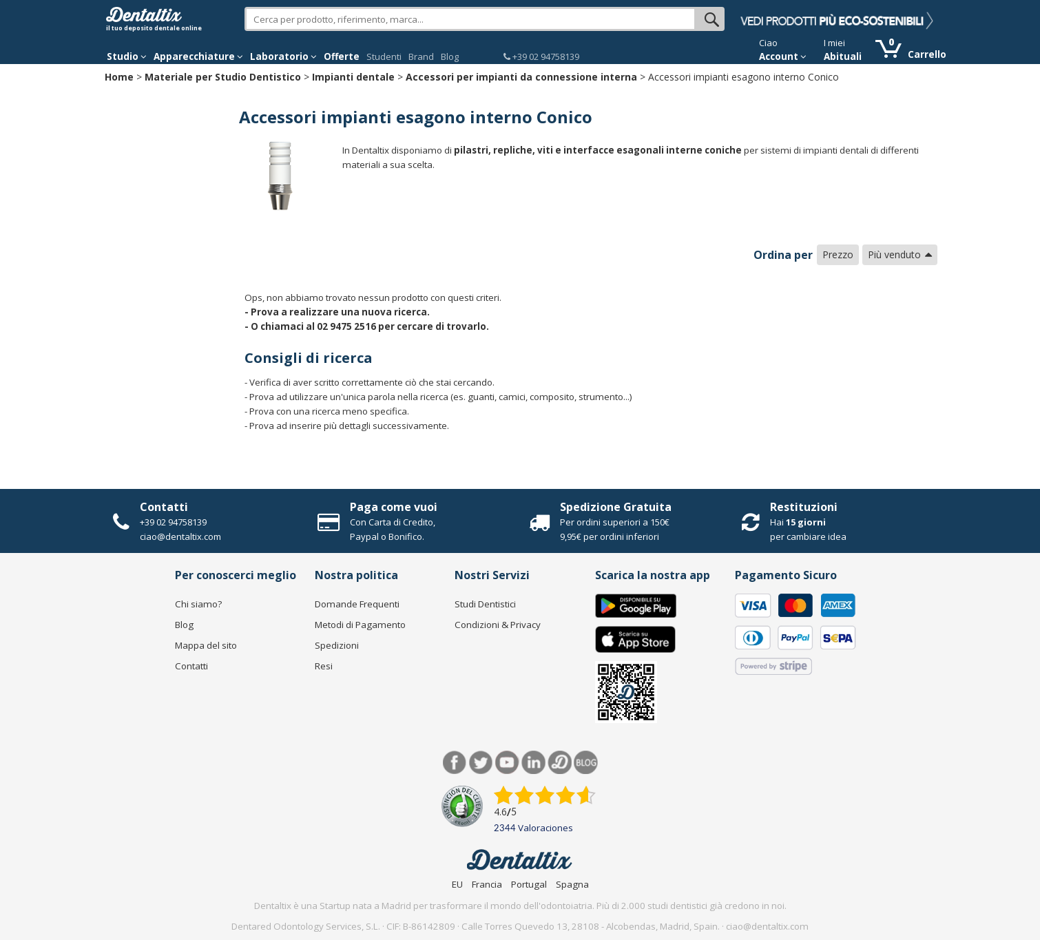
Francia (487, 884)
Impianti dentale (353, 76)
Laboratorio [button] (283, 56)
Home (119, 76)
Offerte (342, 56)
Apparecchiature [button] (198, 56)
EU (457, 884)
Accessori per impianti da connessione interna (521, 76)
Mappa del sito (206, 645)
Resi (324, 666)
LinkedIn (533, 763)
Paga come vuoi (393, 506)
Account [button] (783, 56)
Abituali (843, 56)
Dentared (560, 763)
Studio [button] (127, 56)
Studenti (384, 56)
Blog (450, 56)
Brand (421, 56)
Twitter (481, 763)
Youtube (507, 763)
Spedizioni (337, 645)
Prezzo (837, 254)
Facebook (455, 763)
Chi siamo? (198, 604)
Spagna (572, 884)
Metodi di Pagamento (360, 624)
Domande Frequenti (357, 604)
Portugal (529, 884)
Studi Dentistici (485, 604)
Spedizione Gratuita (616, 506)
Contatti (164, 506)
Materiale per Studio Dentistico (223, 76)
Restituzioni (804, 506)
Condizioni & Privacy (498, 624)
